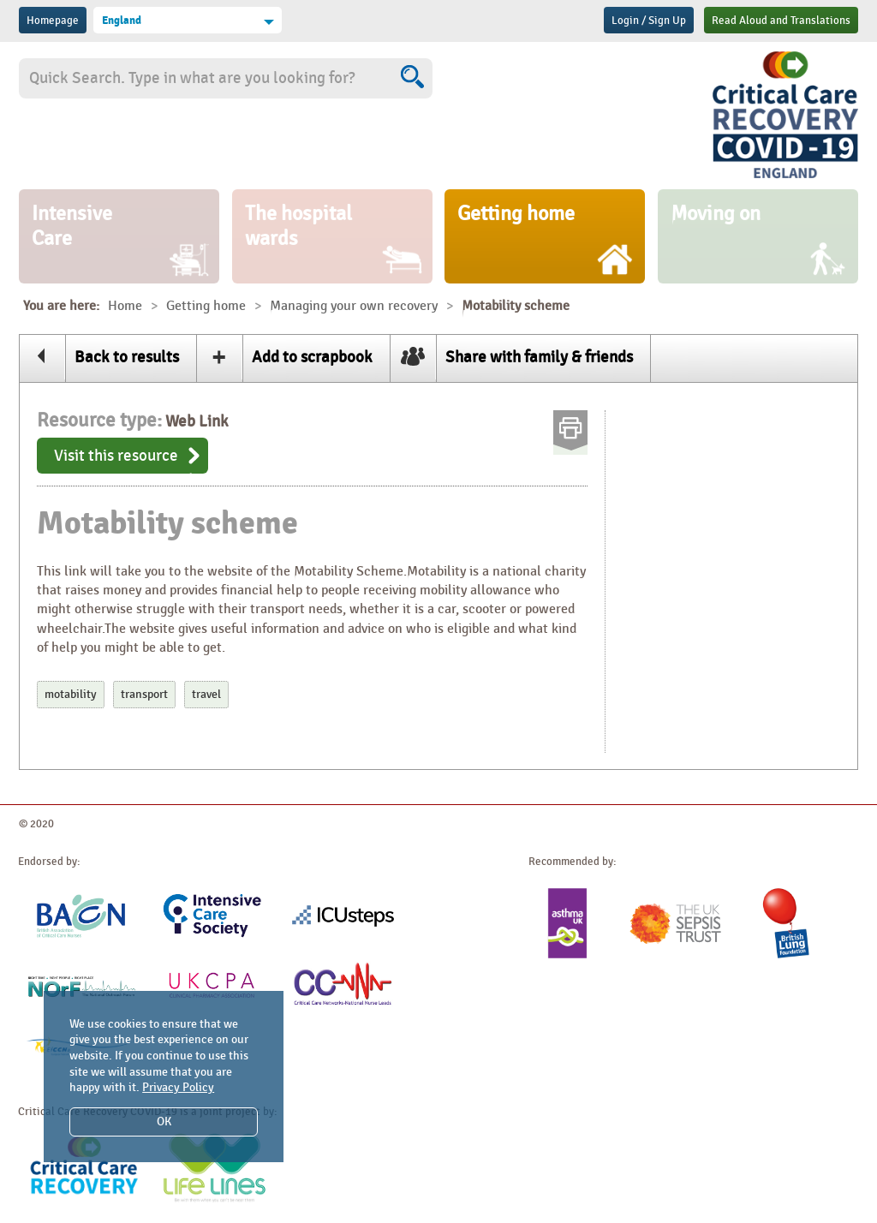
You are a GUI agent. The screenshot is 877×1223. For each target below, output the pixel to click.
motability (71, 694)
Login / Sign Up (649, 20)
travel (206, 694)
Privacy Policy (178, 1087)
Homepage (53, 20)
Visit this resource (116, 455)
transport (144, 694)
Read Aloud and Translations (781, 20)
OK (164, 1121)
